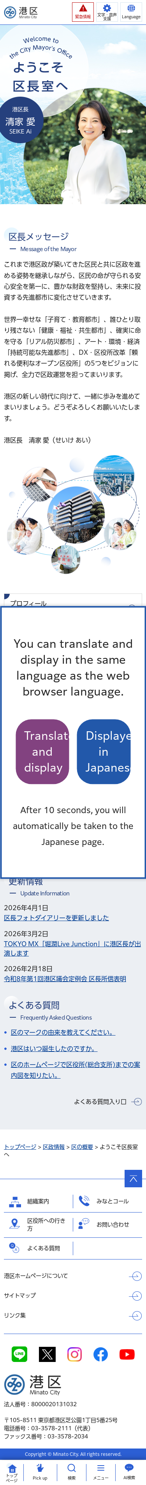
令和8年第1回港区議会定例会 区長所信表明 (65, 979)
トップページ (20, 1147)
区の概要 (82, 1147)
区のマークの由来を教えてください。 (63, 1032)
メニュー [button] (101, 1478)
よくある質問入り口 (100, 1102)
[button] (83, 12)
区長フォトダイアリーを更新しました (56, 918)
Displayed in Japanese (108, 751)
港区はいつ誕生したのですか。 (54, 1049)
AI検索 (129, 1478)
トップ (12, 1478)
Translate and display (46, 751)
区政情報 (54, 1147)
